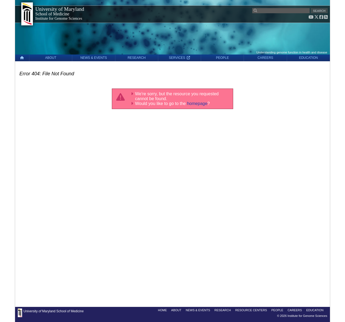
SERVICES (179, 58)
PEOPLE (222, 58)
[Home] (22, 58)
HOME (162, 310)
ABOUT (50, 58)
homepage (197, 103)
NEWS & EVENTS (93, 58)
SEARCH (319, 10)
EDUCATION (308, 58)
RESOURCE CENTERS (251, 310)
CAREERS (265, 58)
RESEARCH (136, 58)
